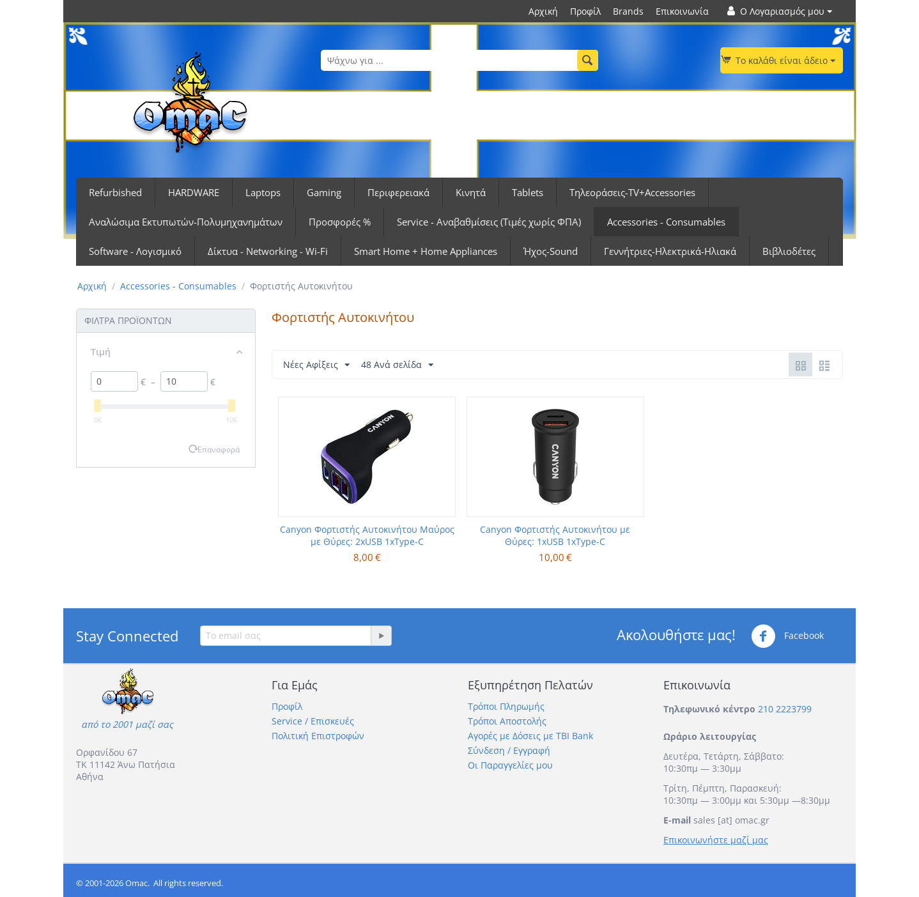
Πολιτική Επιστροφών (318, 736)
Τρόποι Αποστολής (507, 721)
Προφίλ (585, 11)
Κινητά (471, 192)
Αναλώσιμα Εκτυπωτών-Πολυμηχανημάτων (185, 221)
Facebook (787, 636)
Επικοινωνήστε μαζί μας (715, 840)
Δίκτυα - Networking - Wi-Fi (268, 251)
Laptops (263, 192)
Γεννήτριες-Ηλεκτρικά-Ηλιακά (670, 251)
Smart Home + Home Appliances (425, 251)
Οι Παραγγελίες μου (510, 765)
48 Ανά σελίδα (397, 365)
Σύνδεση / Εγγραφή (509, 750)
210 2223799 (785, 709)
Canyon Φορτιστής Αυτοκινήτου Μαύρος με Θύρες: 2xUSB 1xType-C (367, 535)
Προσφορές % (340, 221)
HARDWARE (193, 192)
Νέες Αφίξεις (316, 365)
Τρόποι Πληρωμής (506, 706)
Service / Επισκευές (313, 721)
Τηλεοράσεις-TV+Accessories (632, 192)
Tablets (527, 192)
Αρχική (543, 11)
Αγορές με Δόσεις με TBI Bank (530, 736)
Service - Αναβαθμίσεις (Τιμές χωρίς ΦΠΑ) (489, 221)
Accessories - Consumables (666, 221)
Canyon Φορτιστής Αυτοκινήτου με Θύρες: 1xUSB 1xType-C (555, 535)
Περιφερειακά (398, 192)
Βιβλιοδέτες (788, 251)
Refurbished (115, 192)
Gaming (324, 192)
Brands (628, 11)
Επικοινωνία (682, 11)
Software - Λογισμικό (135, 251)
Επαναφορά (218, 449)
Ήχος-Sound (550, 251)
